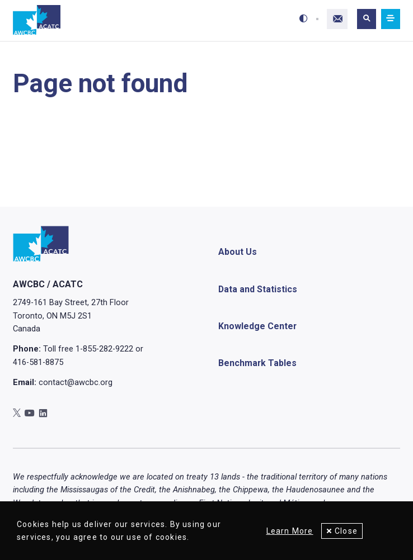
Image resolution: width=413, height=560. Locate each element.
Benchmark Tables (257, 363)
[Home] (36, 20)
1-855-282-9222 (104, 349)
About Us (237, 252)
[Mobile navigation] (390, 19)
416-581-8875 (38, 362)
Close (346, 530)
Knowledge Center (257, 326)
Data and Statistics (257, 289)
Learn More (289, 531)
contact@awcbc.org (75, 382)
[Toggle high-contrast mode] (303, 19)
